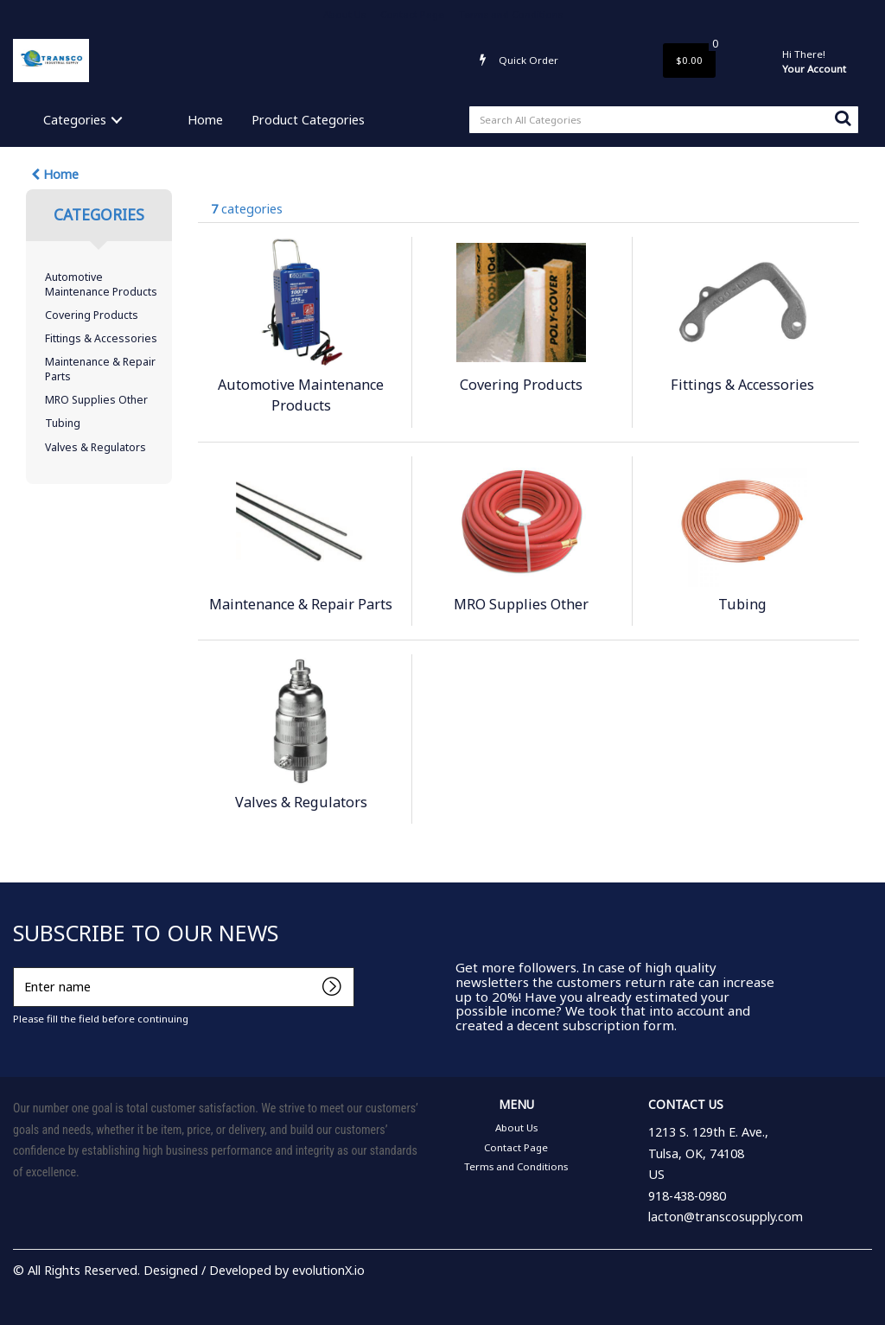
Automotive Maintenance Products (101, 284)
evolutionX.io (328, 1270)
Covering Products (91, 315)
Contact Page (412, 14)
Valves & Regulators (95, 447)
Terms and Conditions (511, 14)
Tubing (62, 423)
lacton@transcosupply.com (725, 1216)
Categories (74, 119)
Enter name (17, 966)
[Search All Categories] (663, 119)
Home (205, 119)
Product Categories (308, 119)
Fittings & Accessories (101, 338)
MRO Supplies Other (96, 399)
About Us (344, 14)
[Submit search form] (843, 118)
